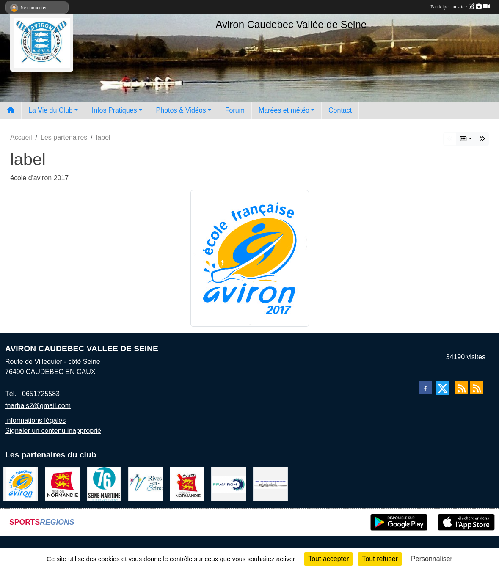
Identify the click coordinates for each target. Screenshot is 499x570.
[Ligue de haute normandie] (187, 483)
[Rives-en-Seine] (145, 483)
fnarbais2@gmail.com (38, 405)
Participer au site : (460, 7)
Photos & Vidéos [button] (181, 110)
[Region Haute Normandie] (62, 483)
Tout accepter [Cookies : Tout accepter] (328, 558)
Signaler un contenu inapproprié (53, 430)
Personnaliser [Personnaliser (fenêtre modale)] (431, 558)
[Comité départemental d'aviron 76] (270, 483)
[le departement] (104, 483)
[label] (20, 483)
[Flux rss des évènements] (476, 387)
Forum (235, 110)
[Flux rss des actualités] (461, 387)
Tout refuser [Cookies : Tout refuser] (379, 558)
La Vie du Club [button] (50, 110)
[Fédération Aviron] (228, 483)
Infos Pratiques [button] (114, 110)
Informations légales (35, 420)
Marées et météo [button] (284, 110)
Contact (340, 110)
